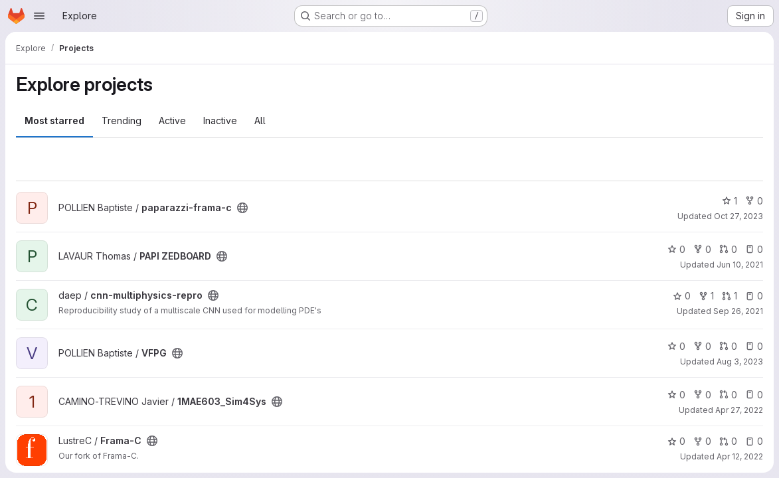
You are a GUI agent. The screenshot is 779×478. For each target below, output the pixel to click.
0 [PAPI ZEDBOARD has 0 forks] (702, 249)
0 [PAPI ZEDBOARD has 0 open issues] (754, 249)
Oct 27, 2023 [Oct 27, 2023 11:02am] (738, 216)
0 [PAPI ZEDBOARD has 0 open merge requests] (728, 249)
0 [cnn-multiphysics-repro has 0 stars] (682, 295)
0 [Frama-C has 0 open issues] (754, 441)
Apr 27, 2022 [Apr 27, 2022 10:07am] (739, 410)
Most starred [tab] (54, 120)
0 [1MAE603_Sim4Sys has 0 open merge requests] (728, 394)
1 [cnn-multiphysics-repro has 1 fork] (706, 295)
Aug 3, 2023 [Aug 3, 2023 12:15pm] (740, 361)
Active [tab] (172, 120)
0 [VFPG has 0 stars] (676, 346)
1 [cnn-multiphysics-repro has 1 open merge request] (729, 295)
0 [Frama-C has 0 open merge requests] (728, 441)
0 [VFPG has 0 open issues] (754, 346)
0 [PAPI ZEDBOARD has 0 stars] (676, 249)
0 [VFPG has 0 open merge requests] (728, 346)
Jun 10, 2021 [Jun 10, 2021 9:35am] (740, 265)
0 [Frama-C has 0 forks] (702, 441)
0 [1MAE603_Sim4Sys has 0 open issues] (754, 394)
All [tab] (260, 120)
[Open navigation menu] (39, 16)
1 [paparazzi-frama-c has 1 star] (729, 200)
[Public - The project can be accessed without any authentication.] (242, 207)
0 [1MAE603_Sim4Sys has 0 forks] (702, 394)
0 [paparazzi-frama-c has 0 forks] (754, 200)
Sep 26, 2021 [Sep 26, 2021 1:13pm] (738, 311)
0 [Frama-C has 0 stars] (676, 441)
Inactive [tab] (220, 120)
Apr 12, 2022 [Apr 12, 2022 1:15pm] (740, 456)
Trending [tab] (121, 120)
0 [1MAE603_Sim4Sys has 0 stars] (676, 394)
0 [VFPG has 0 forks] (702, 346)
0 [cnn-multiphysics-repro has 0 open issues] (754, 295)
